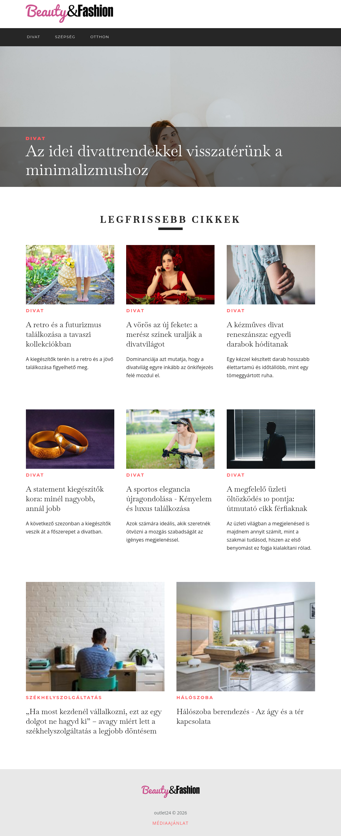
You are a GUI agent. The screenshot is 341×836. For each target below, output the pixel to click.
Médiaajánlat (170, 823)
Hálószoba (195, 697)
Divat (36, 138)
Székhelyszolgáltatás (64, 697)
